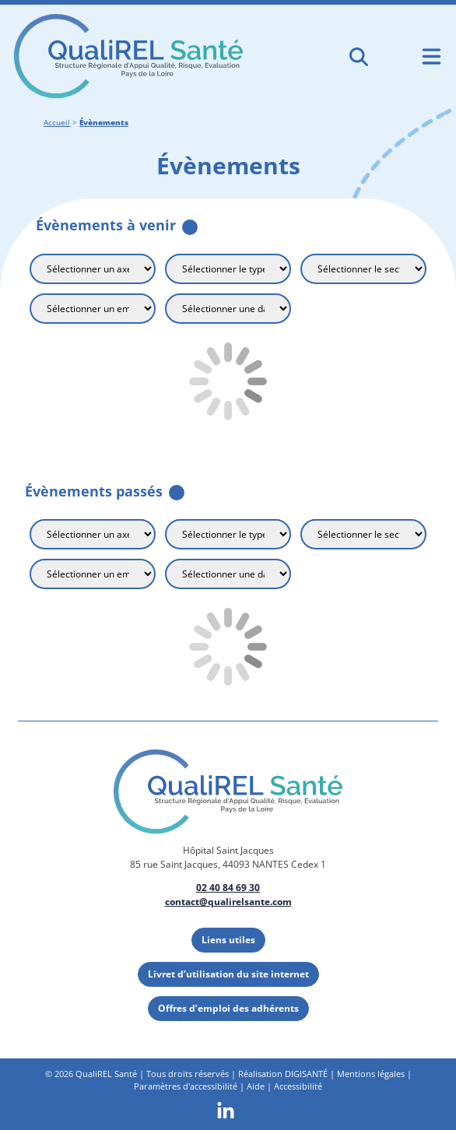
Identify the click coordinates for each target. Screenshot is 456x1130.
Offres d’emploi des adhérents (228, 1008)
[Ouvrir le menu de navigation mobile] (431, 56)
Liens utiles (228, 939)
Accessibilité (298, 1086)
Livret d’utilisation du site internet (228, 974)
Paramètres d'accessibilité (185, 1086)
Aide (256, 1086)
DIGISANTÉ (306, 1073)
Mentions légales (371, 1073)
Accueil (57, 123)
